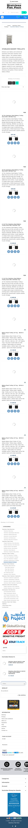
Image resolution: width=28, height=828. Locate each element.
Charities (4, 726)
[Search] (16, 12)
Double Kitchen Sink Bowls (10, 548)
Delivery (4, 714)
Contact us (4, 730)
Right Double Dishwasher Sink (11, 600)
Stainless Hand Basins (9, 550)
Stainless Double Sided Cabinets (12, 581)
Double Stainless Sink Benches (11, 544)
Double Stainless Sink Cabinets (12, 588)
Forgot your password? (8, 755)
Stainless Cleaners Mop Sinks (11, 551)
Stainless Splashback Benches (11, 532)
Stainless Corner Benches (10, 536)
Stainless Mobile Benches (10, 534)
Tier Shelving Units (8, 572)
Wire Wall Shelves (9, 570)
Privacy (4, 716)
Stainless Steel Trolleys (8, 553)
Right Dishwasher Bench (10, 593)
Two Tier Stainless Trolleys (10, 555)
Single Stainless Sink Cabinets (11, 586)
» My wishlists (22, 695)
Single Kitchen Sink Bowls (10, 546)
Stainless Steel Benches (8, 529)
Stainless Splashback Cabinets (11, 579)
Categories (7, 526)
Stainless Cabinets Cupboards (11, 577)
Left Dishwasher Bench (9, 591)
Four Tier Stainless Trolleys (11, 558)
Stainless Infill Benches (10, 538)
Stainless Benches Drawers (11, 539)
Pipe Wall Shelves (9, 569)
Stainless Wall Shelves (9, 565)
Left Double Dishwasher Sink (11, 598)
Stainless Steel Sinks (7, 541)
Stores (3, 728)
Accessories (5, 607)
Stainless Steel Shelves (8, 563)
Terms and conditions (7, 718)
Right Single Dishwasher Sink (11, 596)
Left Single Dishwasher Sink (11, 595)
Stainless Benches (8, 531)
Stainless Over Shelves (9, 574)
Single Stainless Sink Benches (11, 543)
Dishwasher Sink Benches (8, 589)
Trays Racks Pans (6, 605)
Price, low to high (13, 87)
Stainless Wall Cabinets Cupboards (12, 583)
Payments (4, 722)
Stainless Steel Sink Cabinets (9, 584)
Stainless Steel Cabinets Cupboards (11, 576)
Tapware (4, 603)
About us (4, 720)
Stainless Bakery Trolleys (10, 562)
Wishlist (4, 688)
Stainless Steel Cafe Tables (9, 602)
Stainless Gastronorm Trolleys (11, 560)
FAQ (3, 724)
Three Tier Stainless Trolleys (11, 557)
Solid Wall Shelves (9, 567)
